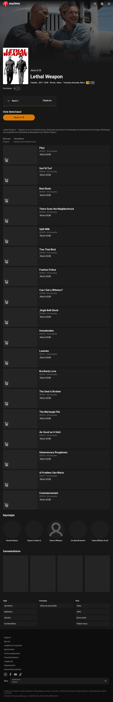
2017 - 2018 (43, 83)
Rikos (82, 83)
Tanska (16, 142)
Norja (28, 142)
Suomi (22, 142)
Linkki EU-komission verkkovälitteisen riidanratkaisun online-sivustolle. (31, 691)
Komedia (75, 83)
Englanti (6, 142)
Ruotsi (33, 142)
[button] (29, 101)
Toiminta (67, 83)
